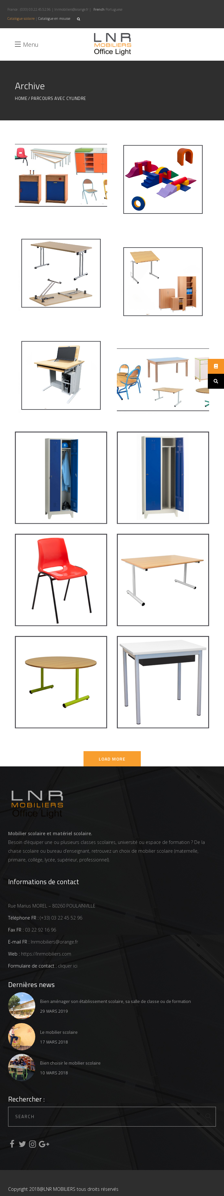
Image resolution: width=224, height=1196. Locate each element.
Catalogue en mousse (54, 18)
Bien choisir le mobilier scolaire (70, 1062)
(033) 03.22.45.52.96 (35, 9)
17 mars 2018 (54, 1042)
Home (21, 98)
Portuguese (114, 9)
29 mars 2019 (54, 1011)
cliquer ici (67, 966)
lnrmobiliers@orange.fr (71, 9)
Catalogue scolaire (21, 18)
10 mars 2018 (54, 1073)
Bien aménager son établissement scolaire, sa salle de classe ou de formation (115, 1001)
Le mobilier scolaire (59, 1032)
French (99, 9)
